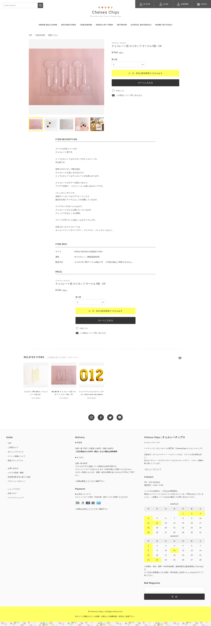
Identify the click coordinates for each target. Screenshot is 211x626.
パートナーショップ (16, 497)
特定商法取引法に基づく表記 (19, 477)
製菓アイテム (53, 35)
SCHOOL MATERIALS (141, 24)
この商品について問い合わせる (129, 95)
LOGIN (163, 4)
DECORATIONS (68, 24)
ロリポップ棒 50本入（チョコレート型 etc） (36, 392)
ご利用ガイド (13, 447)
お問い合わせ (13, 468)
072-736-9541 (154, 482)
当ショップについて (16, 451)
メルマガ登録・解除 (16, 472)
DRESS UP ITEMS (104, 24)
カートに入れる (145, 82)
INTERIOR (122, 24)
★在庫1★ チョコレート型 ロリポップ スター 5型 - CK (63, 392)
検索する (40, 5)
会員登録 (182, 4)
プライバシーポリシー (16, 481)
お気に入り (120, 90)
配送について (87, 481)
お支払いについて (89, 509)
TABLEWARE (86, 24)
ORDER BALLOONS (48, 24)
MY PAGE (144, 4)
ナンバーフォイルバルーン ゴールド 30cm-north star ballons (91, 392)
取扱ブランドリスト (16, 460)
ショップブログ (14, 489)
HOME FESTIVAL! (164, 24)
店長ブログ (12, 493)
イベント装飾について (16, 456)
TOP (30, 35)
